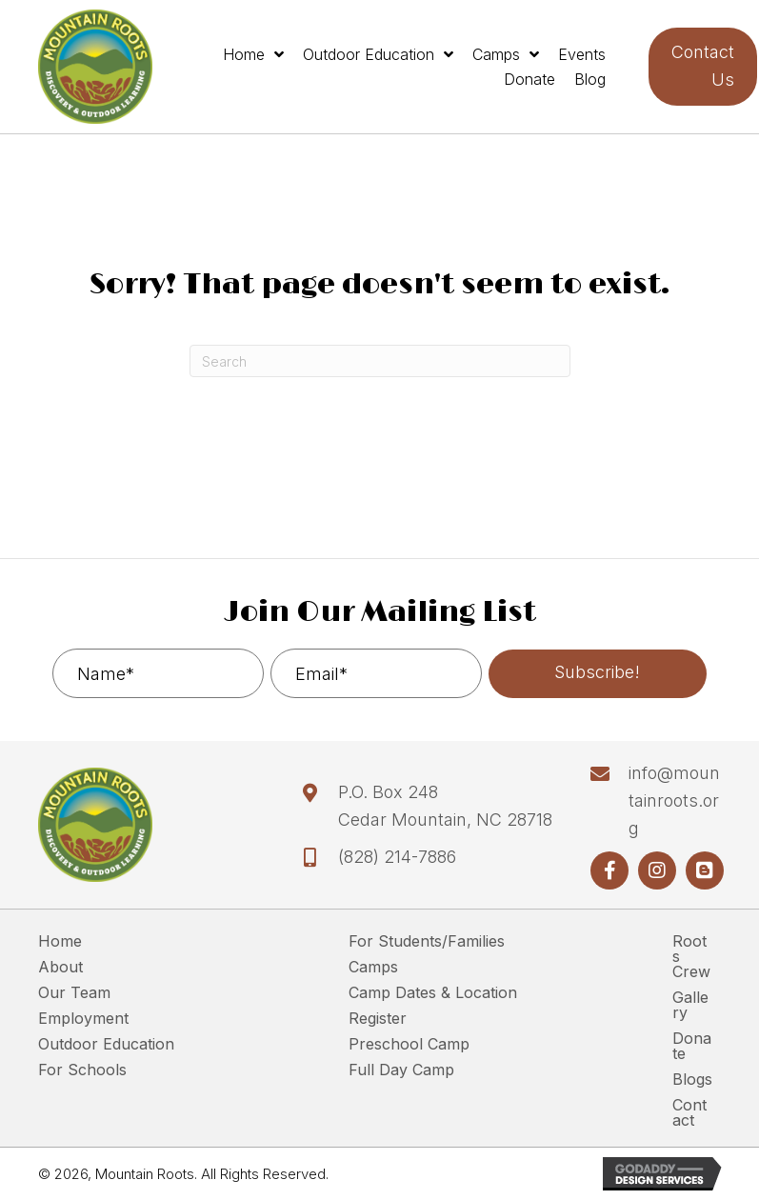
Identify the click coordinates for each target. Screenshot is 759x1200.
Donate (691, 1046)
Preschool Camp (409, 1044)
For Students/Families (427, 941)
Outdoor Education (106, 1044)
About (60, 967)
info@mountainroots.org (674, 800)
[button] (598, 674)
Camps (373, 967)
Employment (83, 1019)
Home (60, 941)
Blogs (692, 1080)
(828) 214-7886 (397, 857)
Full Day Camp (401, 1070)
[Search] (380, 361)
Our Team (74, 993)
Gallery (690, 1006)
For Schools (82, 1070)
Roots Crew (691, 957)
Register (378, 1019)
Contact (689, 1113)
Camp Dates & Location (433, 993)
